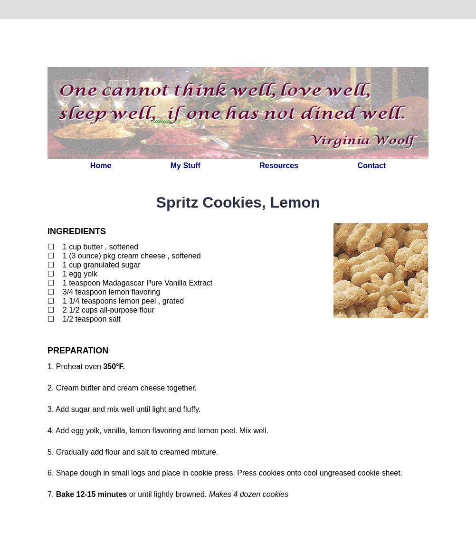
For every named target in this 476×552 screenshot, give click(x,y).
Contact (372, 166)
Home (100, 166)
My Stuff (185, 166)
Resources (278, 166)
